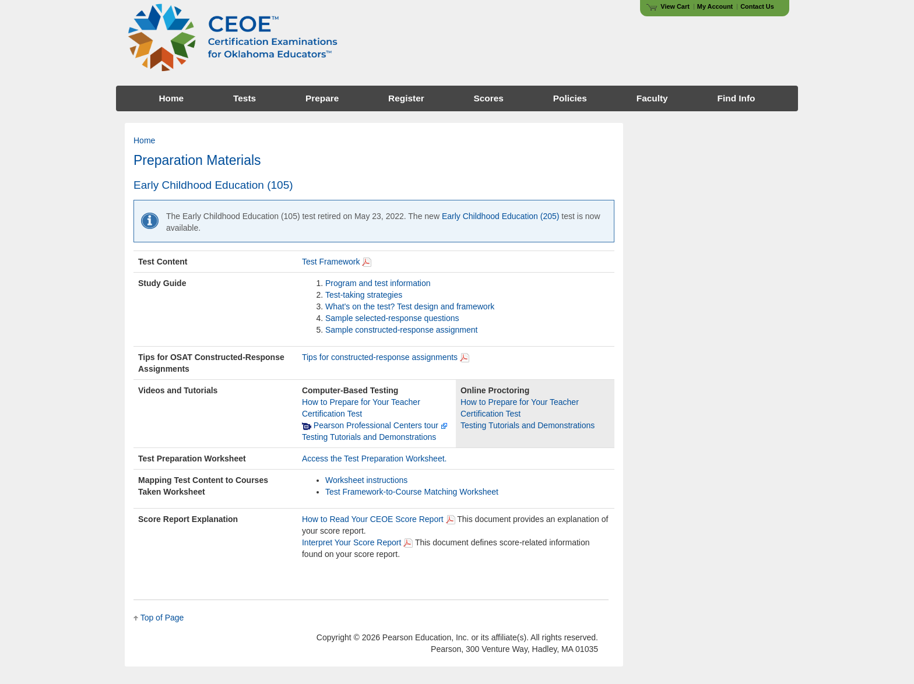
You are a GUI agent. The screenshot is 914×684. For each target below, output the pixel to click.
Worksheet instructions (366, 480)
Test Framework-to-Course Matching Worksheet (411, 491)
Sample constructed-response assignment (401, 329)
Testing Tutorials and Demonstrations (369, 437)
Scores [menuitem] (489, 98)
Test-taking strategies (363, 294)
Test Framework (331, 261)
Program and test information (378, 283)
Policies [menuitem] (570, 98)
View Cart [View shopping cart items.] (668, 6)
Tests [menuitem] (244, 98)
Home (144, 140)
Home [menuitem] (171, 98)
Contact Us (757, 6)
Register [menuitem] (406, 98)
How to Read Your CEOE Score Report (373, 519)
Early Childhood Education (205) (501, 216)
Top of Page (162, 617)
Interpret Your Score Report (351, 542)
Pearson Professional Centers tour (375, 425)
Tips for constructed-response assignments (380, 357)
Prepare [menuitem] (322, 98)
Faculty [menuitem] (652, 98)
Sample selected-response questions (392, 318)
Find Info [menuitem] (736, 98)
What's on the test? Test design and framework (409, 306)
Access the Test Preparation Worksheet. (374, 458)
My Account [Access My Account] (715, 6)
